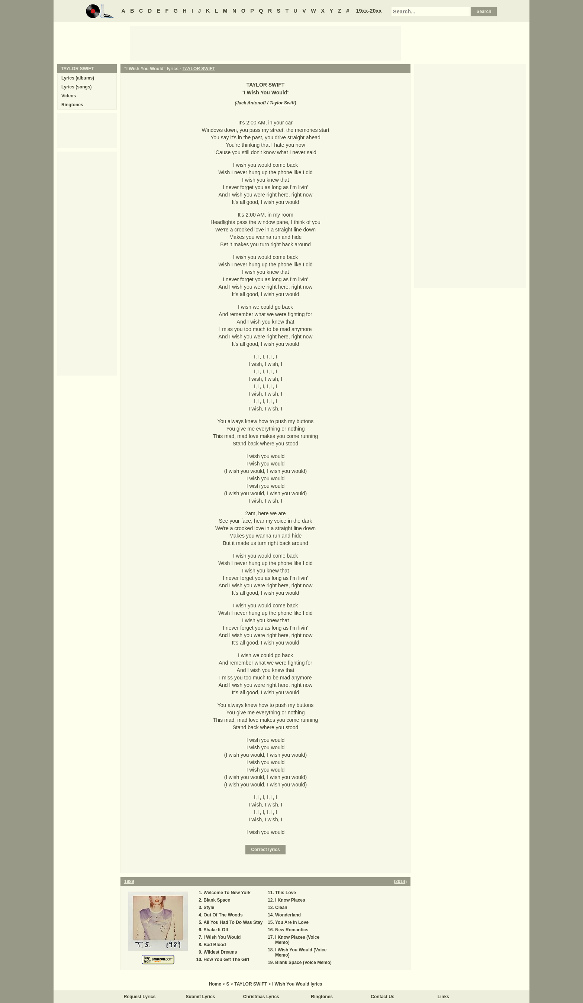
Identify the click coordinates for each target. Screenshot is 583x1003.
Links (443, 996)
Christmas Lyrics (261, 996)
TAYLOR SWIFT (199, 68)
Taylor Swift (282, 103)
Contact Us (382, 996)
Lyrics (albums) (77, 78)
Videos (68, 95)
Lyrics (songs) (76, 87)
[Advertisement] (265, 42)
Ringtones (72, 104)
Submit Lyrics (200, 996)
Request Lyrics (140, 996)
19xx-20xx (369, 11)
